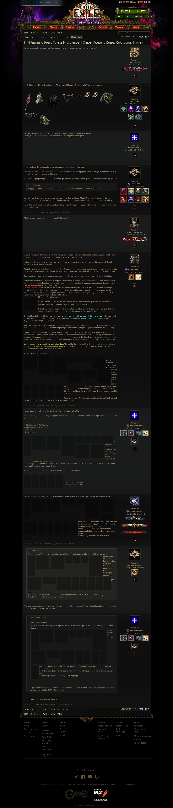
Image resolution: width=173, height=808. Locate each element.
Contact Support (52, 2)
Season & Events (102, 730)
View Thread (56, 33)
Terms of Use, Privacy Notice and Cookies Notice (88, 784)
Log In (25, 2)
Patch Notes (29, 736)
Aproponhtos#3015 (136, 269)
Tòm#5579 (134, 101)
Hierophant (76, 37)
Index (62, 726)
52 (46, 37)
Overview (46, 730)
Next (65, 37)
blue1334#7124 (134, 148)
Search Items (122, 726)
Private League (140, 743)
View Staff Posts (128, 37)
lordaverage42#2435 (134, 565)
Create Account (36, 2)
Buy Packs (138, 726)
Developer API (130, 784)
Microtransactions (142, 736)
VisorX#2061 (136, 184)
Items (44, 746)
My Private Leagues (103, 737)
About (119, 735)
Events (101, 722)
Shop (136, 722)
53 (50, 37)
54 (55, 37)
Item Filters (47, 750)
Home (27, 722)
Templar (43, 33)
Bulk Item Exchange (120, 730)
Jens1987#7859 (136, 425)
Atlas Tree (46, 737)
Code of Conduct (63, 730)
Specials (137, 739)
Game (44, 722)
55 (59, 37)
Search (63, 735)
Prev (27, 37)
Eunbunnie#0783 (134, 232)
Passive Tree (47, 733)
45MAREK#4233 (136, 511)
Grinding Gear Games (57, 784)
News (26, 726)
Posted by (135, 60)
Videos (45, 726)
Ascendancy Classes (47, 741)
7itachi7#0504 (135, 62)
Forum (63, 722)
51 (42, 37)
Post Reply (143, 36)
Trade (119, 722)
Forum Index (29, 33)
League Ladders (105, 726)
